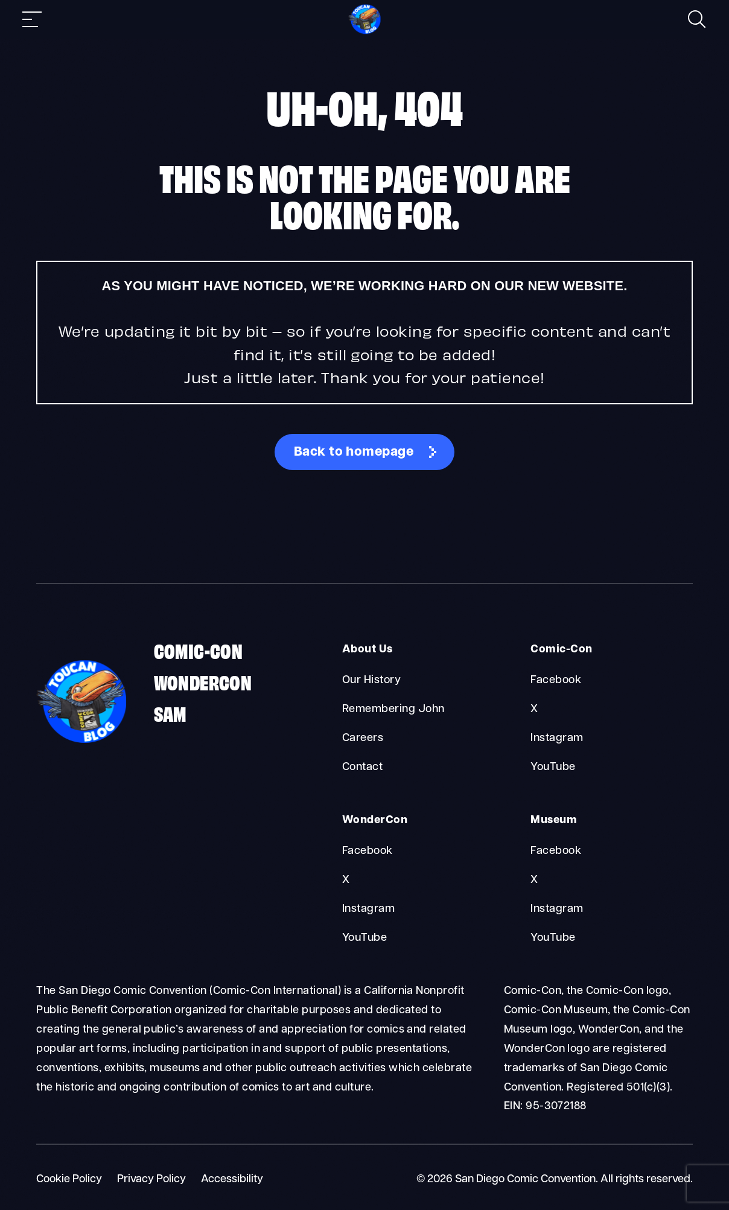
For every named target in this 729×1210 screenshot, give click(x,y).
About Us (367, 649)
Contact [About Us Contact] (362, 767)
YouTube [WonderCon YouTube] (364, 938)
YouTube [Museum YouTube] (552, 938)
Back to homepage (354, 452)
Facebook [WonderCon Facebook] (367, 851)
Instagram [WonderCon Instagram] (368, 909)
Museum (553, 820)
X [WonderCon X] (345, 880)
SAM (170, 712)
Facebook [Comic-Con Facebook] (555, 680)
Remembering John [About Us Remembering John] (393, 709)
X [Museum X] (534, 880)
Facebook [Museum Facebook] (555, 851)
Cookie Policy (69, 1179)
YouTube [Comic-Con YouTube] (552, 767)
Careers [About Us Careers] (362, 738)
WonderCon (203, 681)
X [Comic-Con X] (534, 709)
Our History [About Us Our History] (371, 680)
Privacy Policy (151, 1179)
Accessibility (232, 1179)
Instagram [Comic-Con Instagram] (556, 738)
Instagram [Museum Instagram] (556, 909)
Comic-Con (198, 650)
